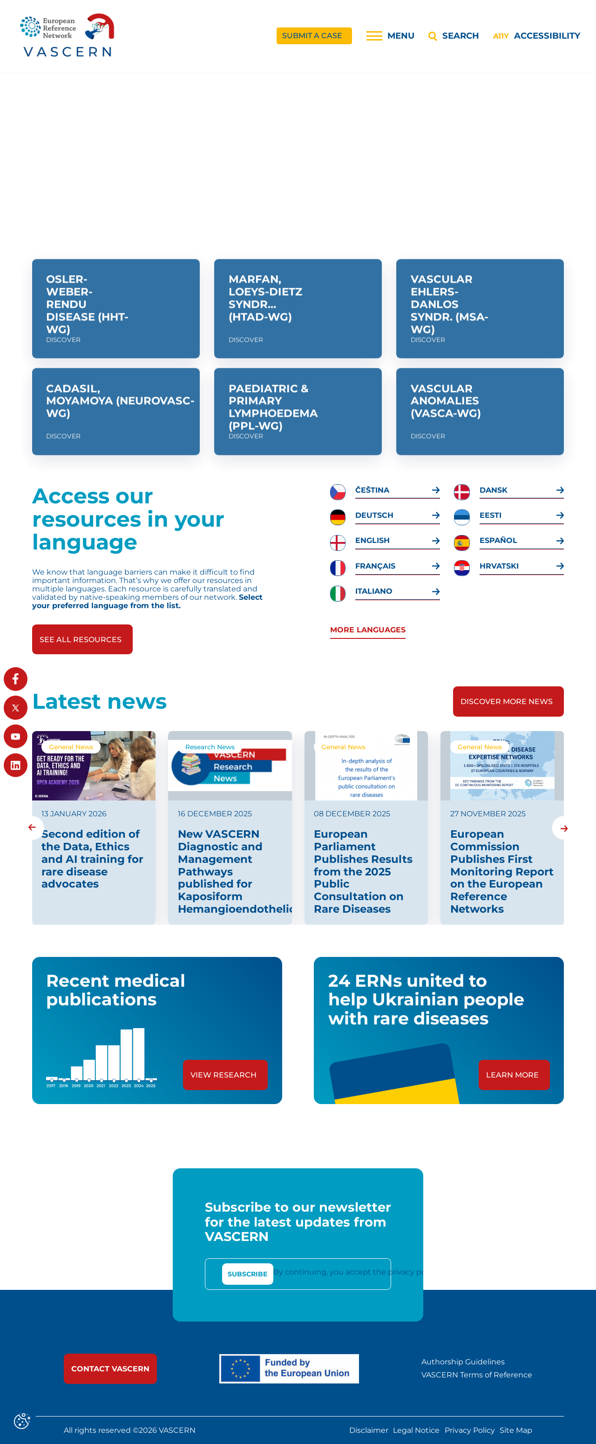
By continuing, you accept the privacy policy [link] (355, 1272)
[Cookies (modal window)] (22, 1422)
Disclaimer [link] (368, 1430)
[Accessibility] (536, 36)
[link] (68, 36)
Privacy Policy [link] (470, 1430)
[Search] (453, 36)
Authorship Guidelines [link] (463, 1362)
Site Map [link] (516, 1430)
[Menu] (390, 36)
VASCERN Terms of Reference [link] (476, 1375)
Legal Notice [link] (416, 1430)
